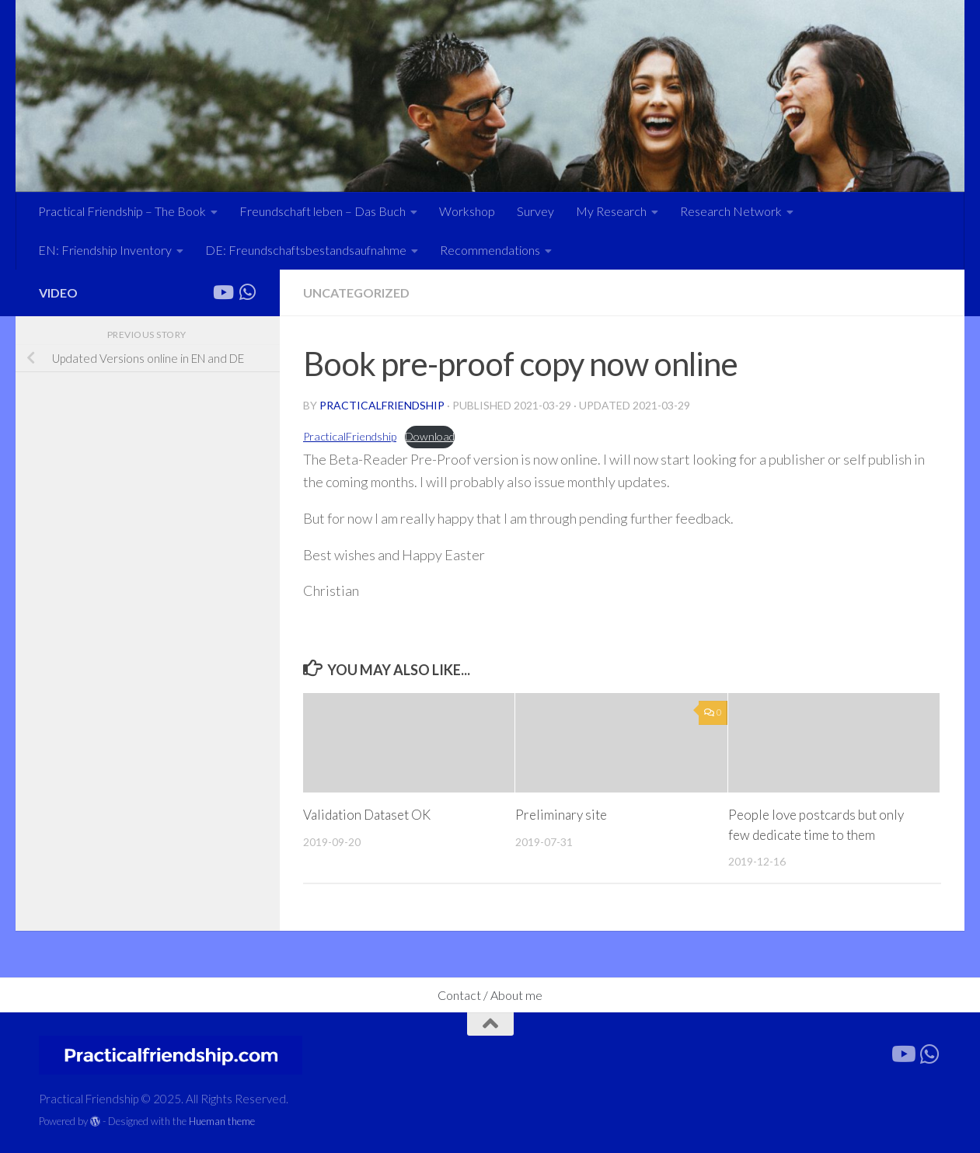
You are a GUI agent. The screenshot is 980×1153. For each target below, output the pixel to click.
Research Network (731, 211)
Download (430, 436)
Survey (535, 211)
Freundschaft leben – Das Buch (322, 211)
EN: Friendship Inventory (105, 249)
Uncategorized (356, 292)
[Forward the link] (247, 292)
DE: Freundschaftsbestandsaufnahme (305, 249)
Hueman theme (222, 1121)
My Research (611, 211)
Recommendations (490, 249)
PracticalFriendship (349, 436)
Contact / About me (490, 995)
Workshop (467, 211)
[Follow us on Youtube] (222, 292)
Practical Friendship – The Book (122, 211)
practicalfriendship (382, 405)
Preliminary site (561, 814)
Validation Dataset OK (367, 814)
